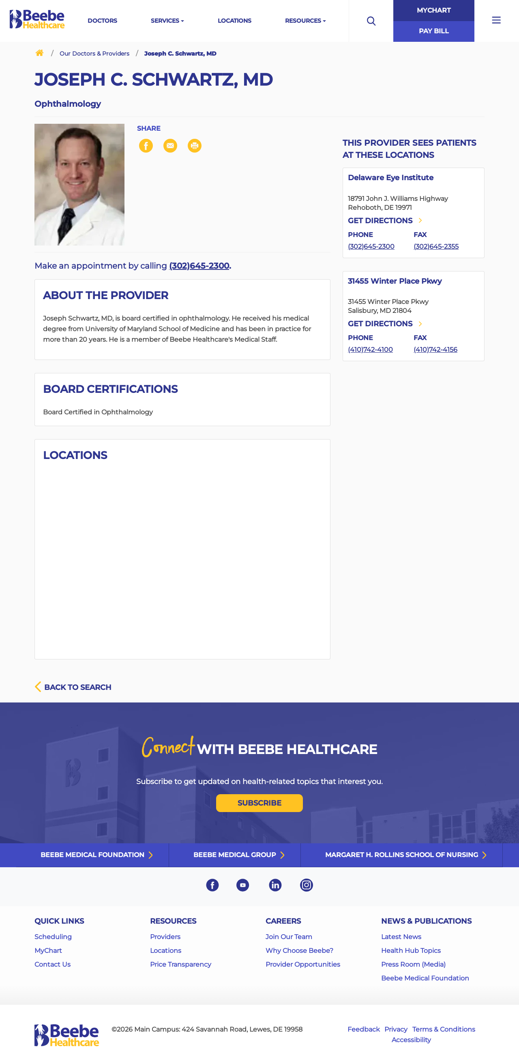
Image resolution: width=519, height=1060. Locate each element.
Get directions (385, 220)
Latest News (401, 937)
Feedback (363, 1029)
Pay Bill (434, 31)
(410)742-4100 (370, 349)
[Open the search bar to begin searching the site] (371, 21)
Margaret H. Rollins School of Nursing (401, 855)
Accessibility (411, 1040)
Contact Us (52, 964)
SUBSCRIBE (259, 803)
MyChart (434, 10)
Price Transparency (180, 964)
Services (165, 20)
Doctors (102, 20)
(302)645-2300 (199, 266)
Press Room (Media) (413, 964)
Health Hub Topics (411, 950)
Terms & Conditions (443, 1029)
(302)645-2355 (436, 246)
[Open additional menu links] (496, 21)
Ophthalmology (67, 104)
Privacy (395, 1029)
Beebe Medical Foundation (92, 855)
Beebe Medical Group (234, 855)
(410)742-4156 (435, 349)
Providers (165, 937)
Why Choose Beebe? (299, 950)
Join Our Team (289, 937)
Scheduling (53, 937)
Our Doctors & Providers (94, 53)
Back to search (73, 687)
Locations (234, 20)
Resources (303, 20)
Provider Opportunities (303, 964)
